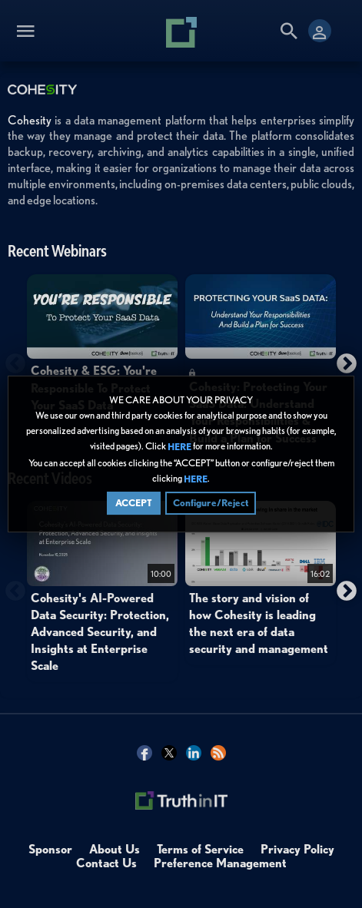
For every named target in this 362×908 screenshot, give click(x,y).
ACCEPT (133, 503)
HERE (179, 447)
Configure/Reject (210, 503)
